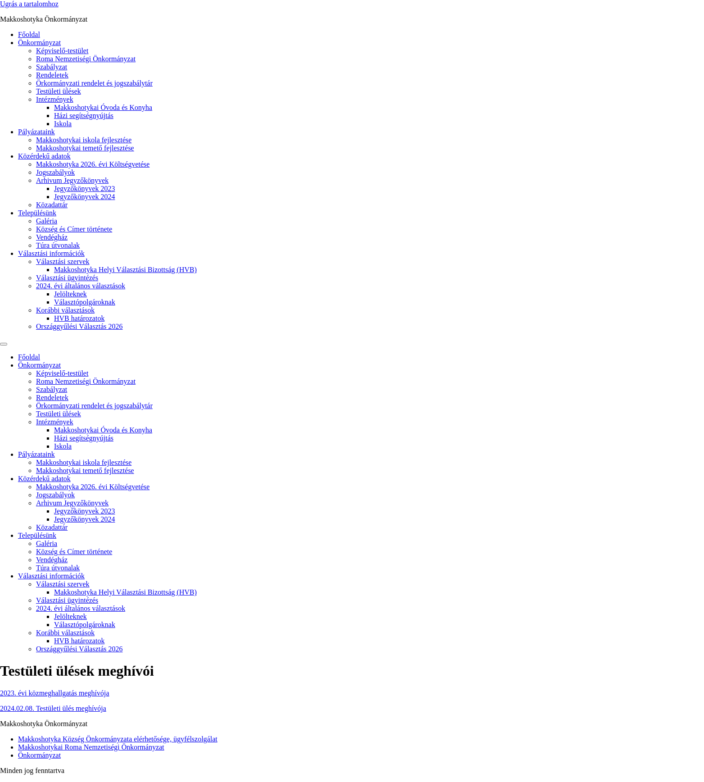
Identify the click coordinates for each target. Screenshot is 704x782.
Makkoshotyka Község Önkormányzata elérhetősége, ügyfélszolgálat (117, 739)
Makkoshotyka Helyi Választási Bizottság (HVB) (125, 269)
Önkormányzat (39, 42)
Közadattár (52, 205)
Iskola (63, 123)
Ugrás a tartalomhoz (29, 4)
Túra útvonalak (58, 245)
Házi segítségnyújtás (83, 115)
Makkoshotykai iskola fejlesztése (83, 140)
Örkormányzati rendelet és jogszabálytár (94, 83)
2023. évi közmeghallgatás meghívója (54, 693)
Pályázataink (36, 132)
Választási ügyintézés (67, 278)
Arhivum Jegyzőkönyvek (72, 180)
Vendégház (52, 237)
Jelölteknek (70, 294)
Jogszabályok (55, 172)
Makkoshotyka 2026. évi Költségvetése (92, 164)
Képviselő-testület (62, 51)
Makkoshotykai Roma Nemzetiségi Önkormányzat (91, 747)
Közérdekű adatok (44, 156)
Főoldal (29, 34)
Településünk (37, 213)
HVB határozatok (79, 318)
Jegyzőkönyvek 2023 (84, 188)
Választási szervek (63, 261)
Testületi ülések (58, 91)
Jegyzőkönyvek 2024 (84, 196)
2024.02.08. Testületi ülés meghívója (53, 708)
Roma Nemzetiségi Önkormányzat (85, 59)
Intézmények (54, 99)
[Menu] (3, 344)
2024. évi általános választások (80, 286)
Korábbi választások (65, 310)
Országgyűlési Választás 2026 (79, 326)
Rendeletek (52, 75)
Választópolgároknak (84, 302)
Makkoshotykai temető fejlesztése (85, 148)
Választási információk (51, 253)
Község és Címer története (74, 229)
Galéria (46, 221)
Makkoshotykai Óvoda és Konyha (103, 107)
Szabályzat (51, 67)
